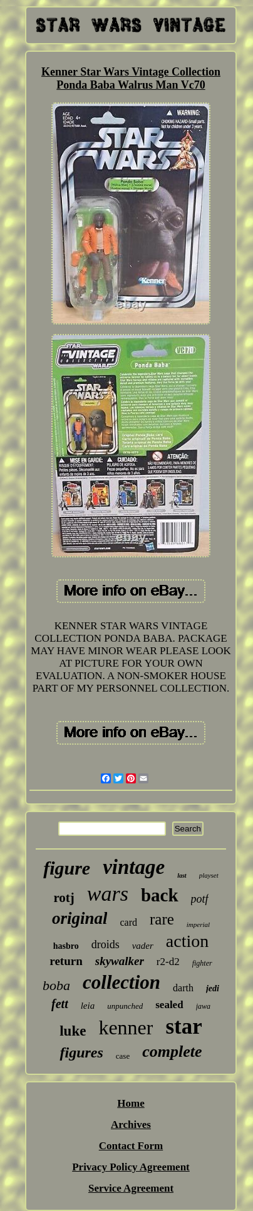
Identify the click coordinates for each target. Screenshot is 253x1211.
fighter (202, 963)
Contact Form (131, 1146)
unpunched (125, 1006)
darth (183, 988)
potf (200, 899)
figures (81, 1052)
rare (162, 919)
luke (72, 1031)
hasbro (66, 946)
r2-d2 (168, 962)
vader (142, 946)
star (183, 1026)
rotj (63, 897)
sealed (169, 1005)
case (123, 1056)
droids (105, 944)
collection (121, 982)
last (181, 875)
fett (59, 1004)
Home (130, 1103)
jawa (203, 1006)
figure (66, 868)
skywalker (119, 961)
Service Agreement (130, 1188)
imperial (198, 924)
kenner (125, 1027)
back (159, 895)
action (187, 941)
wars (107, 893)
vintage (134, 867)
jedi (212, 988)
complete (172, 1051)
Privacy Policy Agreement (131, 1167)
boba (56, 985)
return (65, 961)
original (80, 918)
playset (209, 875)
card (128, 922)
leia (88, 1006)
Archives (131, 1124)
